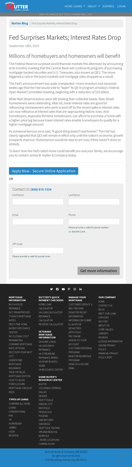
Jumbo (12, 427)
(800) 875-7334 (41, 189)
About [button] (92, 6)
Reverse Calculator (51, 324)
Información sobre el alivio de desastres (80, 324)
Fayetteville (46, 400)
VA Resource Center (51, 369)
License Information (110, 341)
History (103, 321)
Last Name (74, 195)
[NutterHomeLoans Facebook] (57, 289)
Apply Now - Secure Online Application (43, 170)
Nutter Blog (20, 23)
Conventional (17, 411)
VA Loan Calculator (50, 312)
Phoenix (43, 416)
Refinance (14, 308)
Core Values (105, 329)
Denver (43, 396)
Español (109, 6)
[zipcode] (38, 250)
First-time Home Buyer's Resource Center (19, 328)
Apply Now (75, 332)
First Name (18, 195)
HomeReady (15, 423)
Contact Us (105, 305)
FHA (11, 415)
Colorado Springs (50, 388)
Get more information (98, 270)
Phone (72, 214)
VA (10, 419)
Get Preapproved (19, 312)
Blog (101, 309)
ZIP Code (17, 244)
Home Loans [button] (74, 6)
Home (101, 301)
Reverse (14, 435)
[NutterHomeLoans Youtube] (63, 289)
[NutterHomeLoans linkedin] (80, 289)
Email (15, 214)
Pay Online (75, 336)
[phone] (94, 221)
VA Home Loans (47, 341)
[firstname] (38, 202)
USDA (12, 431)
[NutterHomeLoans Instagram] (74, 289)
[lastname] (94, 202)
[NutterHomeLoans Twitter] (51, 289)
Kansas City (45, 404)
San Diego (44, 423)
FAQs (11, 392)
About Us (104, 325)
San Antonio (46, 420)
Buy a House (16, 304)
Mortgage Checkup (20, 388)
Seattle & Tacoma (49, 427)
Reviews (103, 337)
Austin (42, 384)
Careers (103, 333)
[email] (38, 221)
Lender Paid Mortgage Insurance (15, 364)
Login (121, 6)
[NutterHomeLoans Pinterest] (69, 289)
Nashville (44, 408)
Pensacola (45, 412)
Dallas (43, 392)
